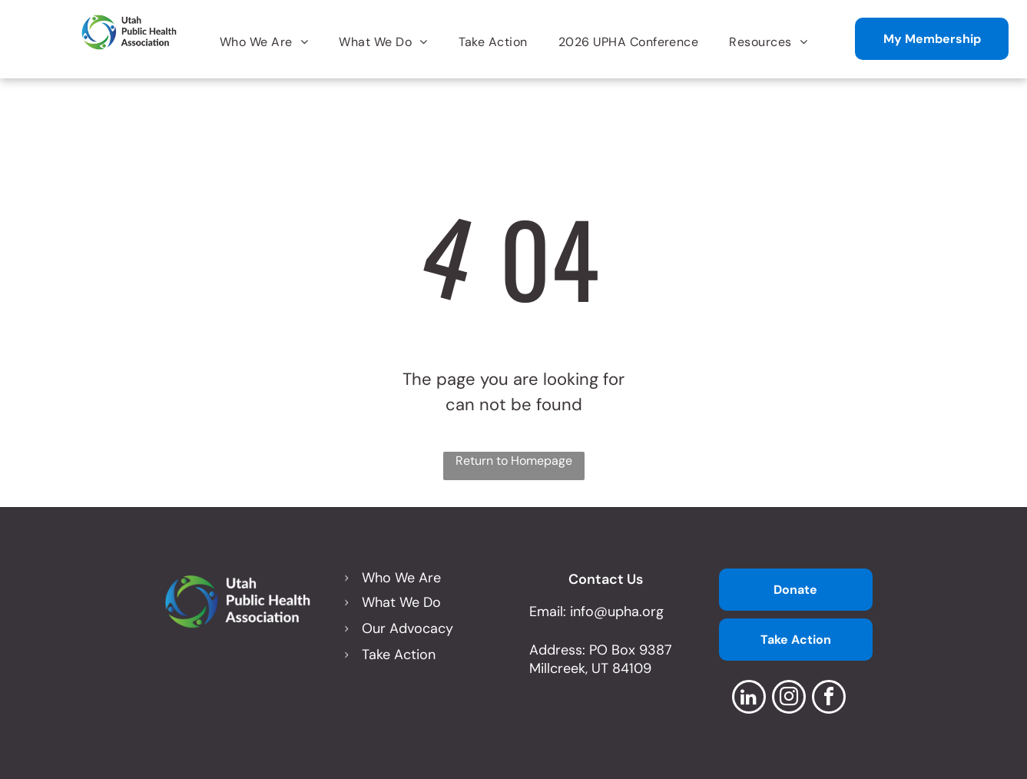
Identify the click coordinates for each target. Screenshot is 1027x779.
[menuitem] (263, 42)
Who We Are (401, 578)
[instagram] (789, 699)
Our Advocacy (407, 628)
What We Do (401, 602)
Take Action (399, 654)
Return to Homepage (514, 460)
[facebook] (829, 699)
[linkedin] (749, 699)
